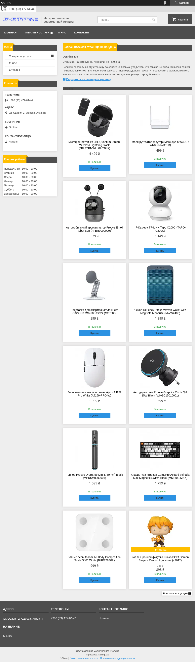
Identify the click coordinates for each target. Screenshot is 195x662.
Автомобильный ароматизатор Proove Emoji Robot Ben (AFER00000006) (94, 229)
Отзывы (14, 69)
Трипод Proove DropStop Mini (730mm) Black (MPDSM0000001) (94, 476)
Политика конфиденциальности (117, 658)
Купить (94, 168)
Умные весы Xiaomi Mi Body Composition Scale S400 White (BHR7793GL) (94, 559)
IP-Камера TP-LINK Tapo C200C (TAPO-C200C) (160, 229)
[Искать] (153, 19)
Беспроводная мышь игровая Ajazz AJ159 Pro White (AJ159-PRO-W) (94, 394)
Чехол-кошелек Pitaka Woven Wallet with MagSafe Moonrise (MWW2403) (160, 311)
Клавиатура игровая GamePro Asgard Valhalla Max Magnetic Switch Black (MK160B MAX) (160, 476)
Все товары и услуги (175, 593)
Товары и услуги (36, 32)
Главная (10, 32)
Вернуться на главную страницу (88, 79)
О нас (62, 32)
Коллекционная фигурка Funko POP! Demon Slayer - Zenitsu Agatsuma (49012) (160, 559)
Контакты (81, 32)
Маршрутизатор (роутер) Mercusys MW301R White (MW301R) (160, 143)
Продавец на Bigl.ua (97, 654)
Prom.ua (114, 651)
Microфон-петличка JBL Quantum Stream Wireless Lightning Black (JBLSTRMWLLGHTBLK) (94, 145)
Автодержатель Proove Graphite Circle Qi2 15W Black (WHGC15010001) (160, 394)
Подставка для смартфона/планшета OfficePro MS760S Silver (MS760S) (94, 311)
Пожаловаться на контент (84, 658)
